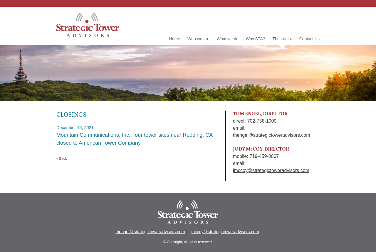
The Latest (282, 39)
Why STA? (255, 38)
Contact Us (309, 38)
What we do (228, 38)
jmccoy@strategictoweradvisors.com (271, 170)
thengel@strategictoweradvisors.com (271, 135)
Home (174, 38)
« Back (61, 158)
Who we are (198, 38)
